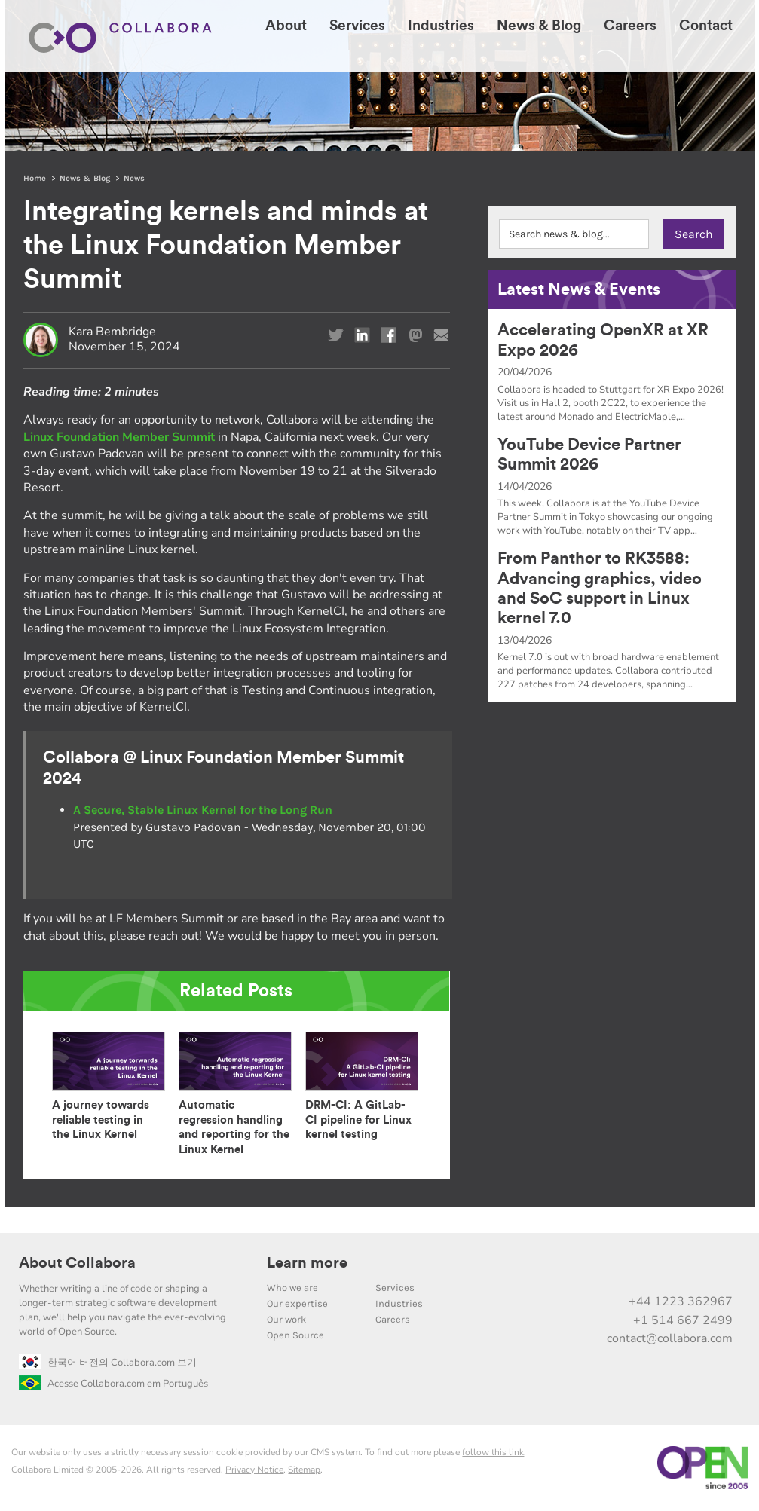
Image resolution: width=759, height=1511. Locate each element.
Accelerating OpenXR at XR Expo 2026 (603, 340)
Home (34, 178)
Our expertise (297, 1303)
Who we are (292, 1287)
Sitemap (304, 1470)
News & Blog (85, 178)
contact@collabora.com (670, 1338)
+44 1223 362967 (681, 1301)
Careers (392, 1319)
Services (395, 1287)
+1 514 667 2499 (683, 1320)
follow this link (493, 1452)
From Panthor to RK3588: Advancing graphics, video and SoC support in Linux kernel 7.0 (599, 588)
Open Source (295, 1335)
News (134, 178)
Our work (286, 1319)
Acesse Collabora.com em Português (113, 1383)
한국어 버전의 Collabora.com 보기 (108, 1362)
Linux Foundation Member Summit (119, 437)
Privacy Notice (254, 1470)
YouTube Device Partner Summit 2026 (589, 454)
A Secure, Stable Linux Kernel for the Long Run (202, 810)
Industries (399, 1303)
